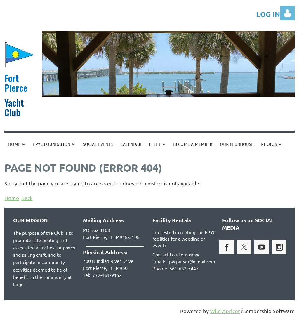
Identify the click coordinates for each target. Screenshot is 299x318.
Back (26, 198)
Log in (287, 13)
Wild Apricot (225, 311)
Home (11, 198)
